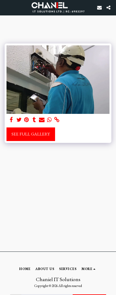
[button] (7, 7)
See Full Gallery (30, 134)
